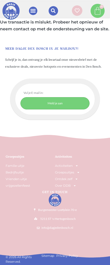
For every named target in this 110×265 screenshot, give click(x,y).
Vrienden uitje (16, 179)
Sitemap (47, 256)
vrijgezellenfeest (18, 185)
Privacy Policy (67, 256)
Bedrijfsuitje (15, 172)
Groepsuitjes (67, 172)
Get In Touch (55, 192)
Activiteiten (63, 156)
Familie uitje (15, 166)
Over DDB (65, 185)
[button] (33, 10)
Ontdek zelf (66, 179)
